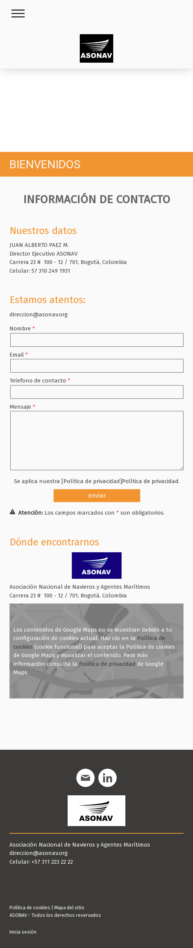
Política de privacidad (150, 481)
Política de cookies (29, 907)
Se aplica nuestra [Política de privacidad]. (97, 481)
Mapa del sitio (69, 907)
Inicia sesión (22, 932)
